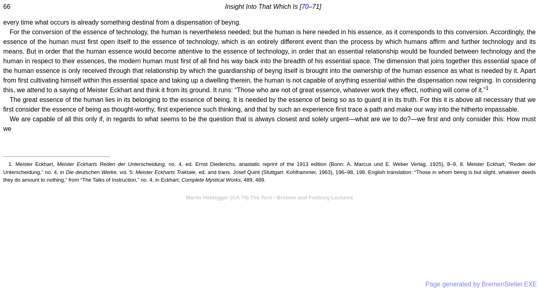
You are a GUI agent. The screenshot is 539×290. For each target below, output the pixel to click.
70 (305, 6)
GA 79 (239, 198)
